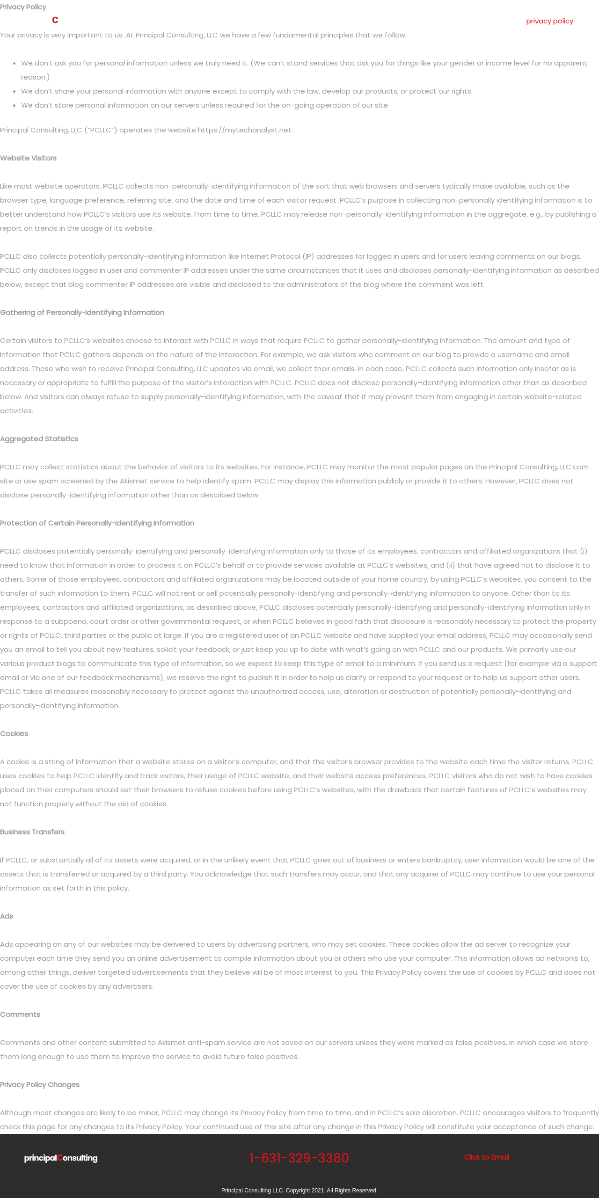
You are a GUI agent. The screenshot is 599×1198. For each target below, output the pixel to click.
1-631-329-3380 (299, 1158)
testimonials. (415, 21)
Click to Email (486, 1157)
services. (355, 21)
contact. (467, 21)
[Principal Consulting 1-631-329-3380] (56, 20)
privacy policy (549, 21)
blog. (504, 21)
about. (314, 21)
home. (278, 21)
